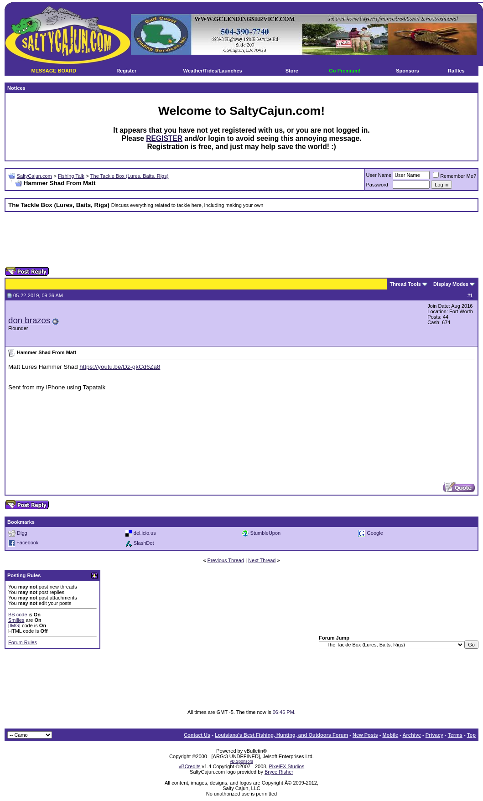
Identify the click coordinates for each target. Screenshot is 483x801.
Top (471, 735)
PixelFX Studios (287, 766)
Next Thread (261, 560)
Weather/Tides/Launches (212, 70)
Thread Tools (405, 284)
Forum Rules (22, 642)
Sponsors (407, 70)
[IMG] (14, 625)
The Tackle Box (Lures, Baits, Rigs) (129, 176)
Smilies (16, 620)
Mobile (390, 735)
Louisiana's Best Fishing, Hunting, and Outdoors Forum (281, 735)
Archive (412, 735)
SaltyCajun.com (34, 176)
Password (377, 184)
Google (375, 532)
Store (292, 70)
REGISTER (164, 138)
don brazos (29, 320)
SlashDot (144, 542)
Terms (455, 735)
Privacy (434, 735)
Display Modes (450, 284)
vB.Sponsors (241, 761)
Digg (22, 532)
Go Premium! (344, 70)
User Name (379, 175)
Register (126, 70)
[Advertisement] (242, 239)
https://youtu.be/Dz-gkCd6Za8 (119, 366)
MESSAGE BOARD (53, 70)
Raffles (456, 70)
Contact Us (197, 735)
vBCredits (190, 766)
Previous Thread (226, 560)
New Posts (365, 735)
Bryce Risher (279, 772)
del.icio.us (145, 532)
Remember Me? (454, 176)
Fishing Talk (71, 176)
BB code (17, 614)
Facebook (27, 542)
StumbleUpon (265, 532)
